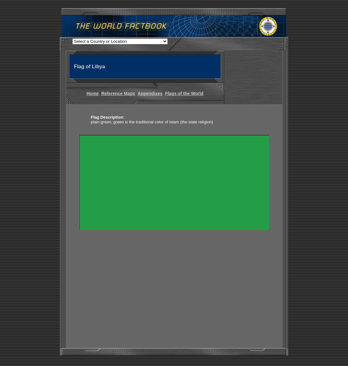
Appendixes (150, 93)
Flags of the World (184, 93)
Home (93, 93)
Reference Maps (118, 93)
